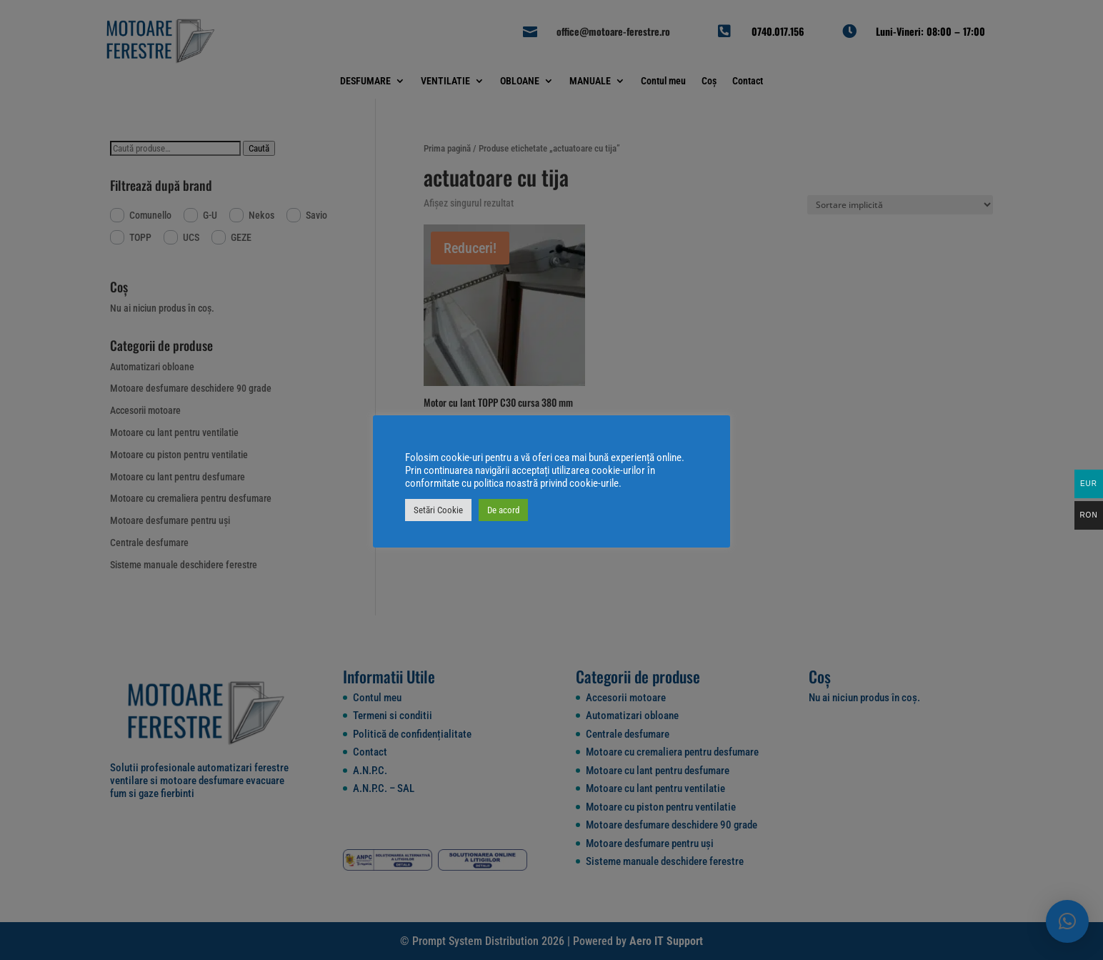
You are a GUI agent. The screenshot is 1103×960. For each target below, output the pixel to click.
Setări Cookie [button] (438, 510)
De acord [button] (503, 510)
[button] (1067, 921)
